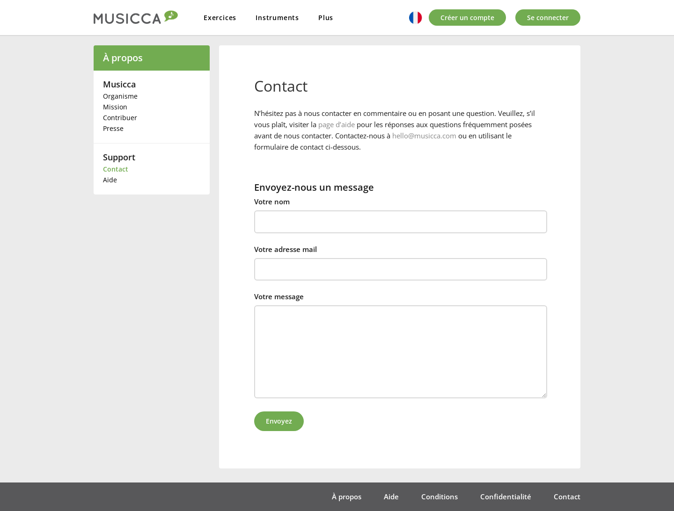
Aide (110, 179)
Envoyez (279, 421)
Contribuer (120, 117)
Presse (113, 128)
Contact (115, 169)
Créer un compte (467, 17)
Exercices (220, 17)
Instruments (277, 17)
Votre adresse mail (285, 249)
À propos (123, 57)
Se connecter (548, 17)
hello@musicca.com (424, 135)
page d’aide (336, 124)
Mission (115, 106)
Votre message (279, 296)
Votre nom (272, 201)
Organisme (120, 96)
